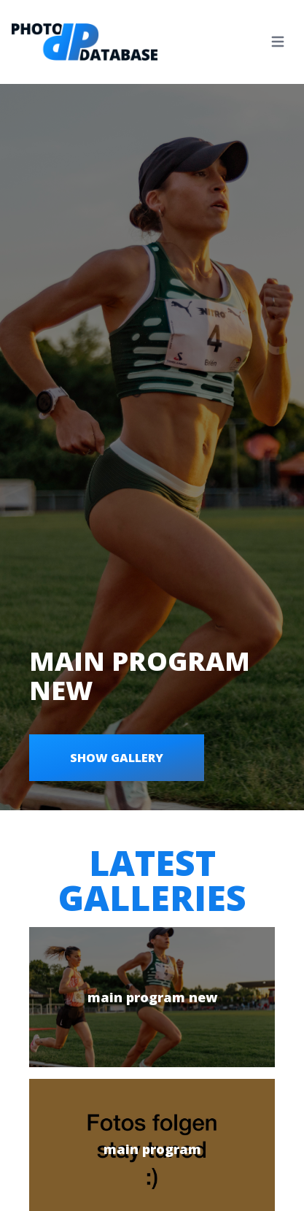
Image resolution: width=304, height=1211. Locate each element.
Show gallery (116, 758)
